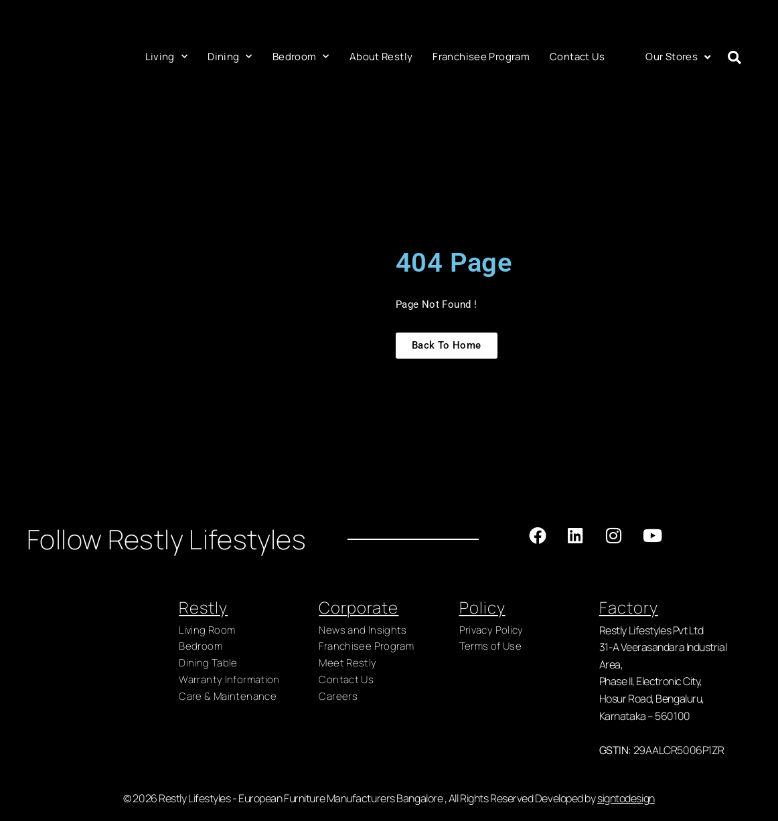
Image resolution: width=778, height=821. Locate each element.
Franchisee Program (481, 57)
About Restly (381, 57)
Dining (230, 56)
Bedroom (301, 56)
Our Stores (677, 57)
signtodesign (626, 803)
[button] (734, 57)
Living (166, 56)
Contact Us (577, 57)
